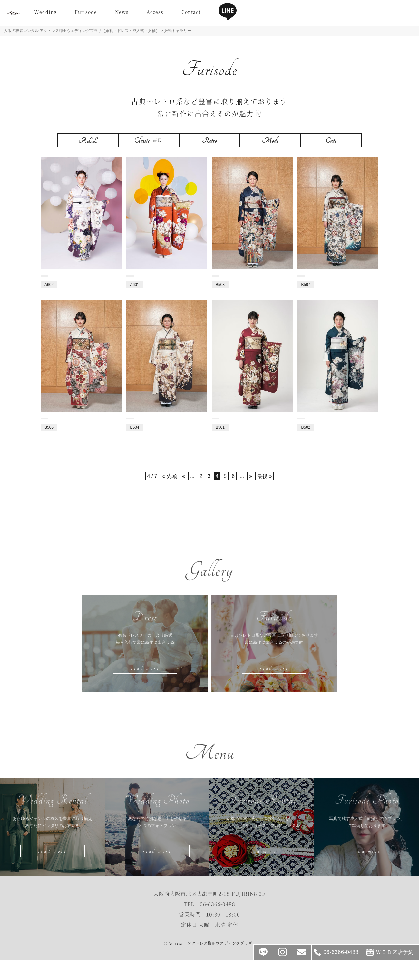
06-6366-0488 (217, 904)
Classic (148, 141)
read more (145, 668)
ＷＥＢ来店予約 (395, 952)
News (151, 14)
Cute (331, 141)
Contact (220, 14)
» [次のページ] (250, 476)
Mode (270, 141)
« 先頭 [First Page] (169, 476)
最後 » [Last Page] (264, 476)
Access (184, 14)
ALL (88, 141)
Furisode (115, 14)
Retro (209, 141)
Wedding (74, 14)
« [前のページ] (183, 476)
